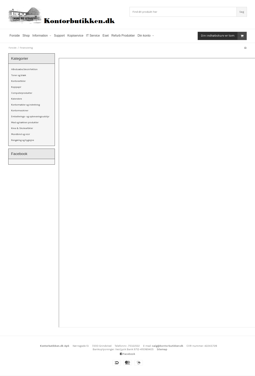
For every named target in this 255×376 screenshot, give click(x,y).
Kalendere (16, 98)
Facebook (127, 354)
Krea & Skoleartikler (22, 128)
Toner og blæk (18, 75)
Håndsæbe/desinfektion (24, 69)
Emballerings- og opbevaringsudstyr (30, 116)
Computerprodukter (21, 93)
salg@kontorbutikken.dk (167, 346)
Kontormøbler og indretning (25, 104)
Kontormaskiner (19, 110)
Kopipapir (16, 87)
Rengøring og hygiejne (22, 140)
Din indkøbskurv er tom (224, 36)
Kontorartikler (18, 81)
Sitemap (162, 349)
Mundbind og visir (20, 134)
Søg (241, 11)
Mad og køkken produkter (24, 122)
